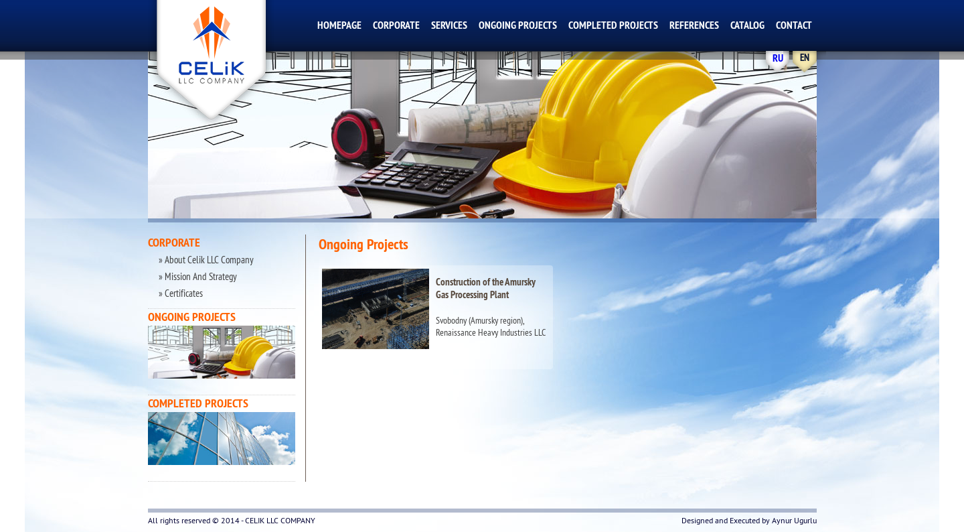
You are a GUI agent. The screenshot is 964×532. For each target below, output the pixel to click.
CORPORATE (396, 25)
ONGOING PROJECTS (518, 25)
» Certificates (180, 293)
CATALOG (747, 25)
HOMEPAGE (339, 25)
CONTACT (794, 25)
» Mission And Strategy (197, 276)
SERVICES (449, 25)
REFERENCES (694, 25)
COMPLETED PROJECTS (613, 25)
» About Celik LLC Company (205, 259)
